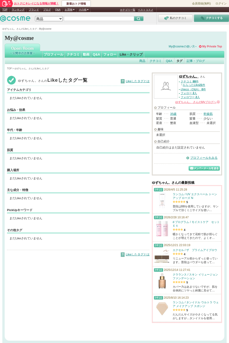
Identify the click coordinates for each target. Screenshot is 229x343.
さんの (197, 102)
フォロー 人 (189, 93)
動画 (86, 54)
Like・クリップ (131, 54)
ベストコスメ (145, 9)
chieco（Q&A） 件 (193, 89)
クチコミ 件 (190, 81)
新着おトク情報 (76, 3)
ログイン (221, 3)
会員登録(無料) (201, 3)
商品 (142, 61)
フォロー (109, 54)
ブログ (47, 9)
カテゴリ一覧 (127, 9)
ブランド (34, 9)
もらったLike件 (194, 85)
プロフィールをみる (204, 157)
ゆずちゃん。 (189, 76)
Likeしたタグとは (138, 81)
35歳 (173, 114)
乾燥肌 (208, 114)
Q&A (58, 9)
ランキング (18, 9)
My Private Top (212, 46)
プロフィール (53, 54)
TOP (4, 9)
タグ (179, 61)
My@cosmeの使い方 (182, 46)
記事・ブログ (196, 61)
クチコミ (73, 54)
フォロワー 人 (190, 97)
